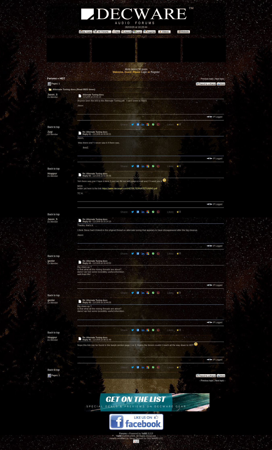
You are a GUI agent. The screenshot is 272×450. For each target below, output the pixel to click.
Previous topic (207, 79)
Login (144, 72)
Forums (52, 78)
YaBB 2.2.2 (147, 433)
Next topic (219, 79)
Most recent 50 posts (136, 69)
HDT (62, 78)
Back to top (54, 127)
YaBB (118, 436)
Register (155, 72)
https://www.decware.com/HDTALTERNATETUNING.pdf (129, 188)
